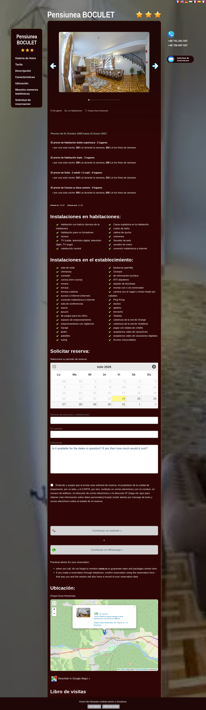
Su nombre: (56, 428)
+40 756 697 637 (178, 45)
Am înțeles (94, 706)
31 (123, 404)
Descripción (23, 70)
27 (63, 404)
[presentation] (72, 514)
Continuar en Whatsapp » (107, 549)
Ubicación (21, 83)
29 (94, 404)
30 (109, 404)
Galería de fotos (25, 58)
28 (80, 404)
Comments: (56, 442)
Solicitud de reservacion (23, 101)
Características (25, 77)
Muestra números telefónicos (26, 91)
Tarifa (19, 64)
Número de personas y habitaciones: (70, 414)
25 (138, 398)
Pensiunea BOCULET (26, 40)
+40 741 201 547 (178, 41)
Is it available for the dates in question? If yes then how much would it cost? (104, 459)
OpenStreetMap (142, 670)
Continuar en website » (107, 530)
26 (154, 398)
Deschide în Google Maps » (70, 678)
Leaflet (121, 670)
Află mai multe (111, 706)
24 (123, 398)
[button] (104, 632)
